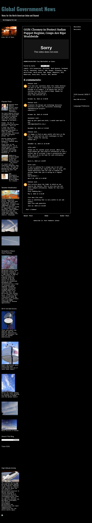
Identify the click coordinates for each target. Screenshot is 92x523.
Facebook (65, 68)
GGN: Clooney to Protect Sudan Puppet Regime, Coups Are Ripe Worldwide (45, 33)
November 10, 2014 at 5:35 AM (38, 128)
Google (51, 70)
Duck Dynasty (55, 68)
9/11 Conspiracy (35, 68)
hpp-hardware (32, 176)
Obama (49, 72)
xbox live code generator (37, 203)
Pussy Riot (36, 74)
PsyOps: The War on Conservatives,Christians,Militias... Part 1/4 (10, 124)
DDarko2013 (44, 61)
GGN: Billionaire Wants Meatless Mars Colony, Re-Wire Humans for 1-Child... (14, 177)
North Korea (38, 72)
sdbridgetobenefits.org (36, 124)
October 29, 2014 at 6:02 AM (38, 114)
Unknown (30, 83)
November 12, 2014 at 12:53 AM (38, 143)
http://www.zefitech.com (36, 95)
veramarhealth (33, 157)
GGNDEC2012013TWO (30, 61)
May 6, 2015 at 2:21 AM (36, 194)
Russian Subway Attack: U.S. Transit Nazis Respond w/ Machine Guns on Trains (10, 141)
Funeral (40, 70)
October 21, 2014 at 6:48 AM (38, 99)
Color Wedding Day (34, 191)
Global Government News (28, 9)
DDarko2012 (77, 29)
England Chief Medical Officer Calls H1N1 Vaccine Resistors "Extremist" (13, 108)
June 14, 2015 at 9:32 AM (37, 206)
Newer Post (28, 216)
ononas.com (31, 139)
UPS (49, 74)
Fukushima (33, 70)
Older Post (64, 216)
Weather (54, 74)
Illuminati (58, 70)
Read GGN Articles (80, 99)
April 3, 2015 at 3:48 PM (37, 161)
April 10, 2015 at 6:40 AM (37, 178)
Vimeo (53, 61)
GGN (46, 70)
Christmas (46, 68)
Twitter (43, 74)
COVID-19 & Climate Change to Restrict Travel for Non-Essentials (14, 158)
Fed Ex (26, 70)
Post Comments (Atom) (51, 220)
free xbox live (33, 197)
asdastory (31, 110)
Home (46, 216)
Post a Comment (31, 209)
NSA (44, 72)
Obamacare (55, 72)
